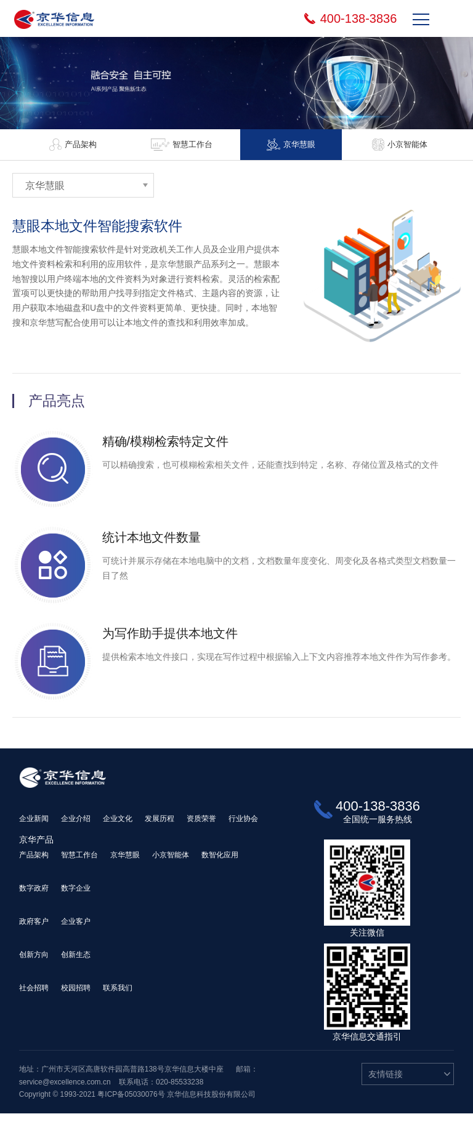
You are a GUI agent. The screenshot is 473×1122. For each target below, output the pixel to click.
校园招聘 (76, 996)
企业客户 (76, 930)
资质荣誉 (201, 827)
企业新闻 (34, 827)
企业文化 (117, 827)
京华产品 (36, 848)
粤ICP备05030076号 (130, 1103)
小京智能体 (170, 863)
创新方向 (34, 963)
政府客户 (34, 930)
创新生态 (76, 963)
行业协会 (243, 827)
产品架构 (34, 863)
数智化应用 (219, 863)
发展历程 (159, 827)
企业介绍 (76, 827)
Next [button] (462, 144)
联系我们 (117, 996)
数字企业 (76, 896)
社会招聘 (34, 996)
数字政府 (34, 896)
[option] (74, 144)
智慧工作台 (79, 863)
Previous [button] (9, 144)
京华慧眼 (125, 863)
